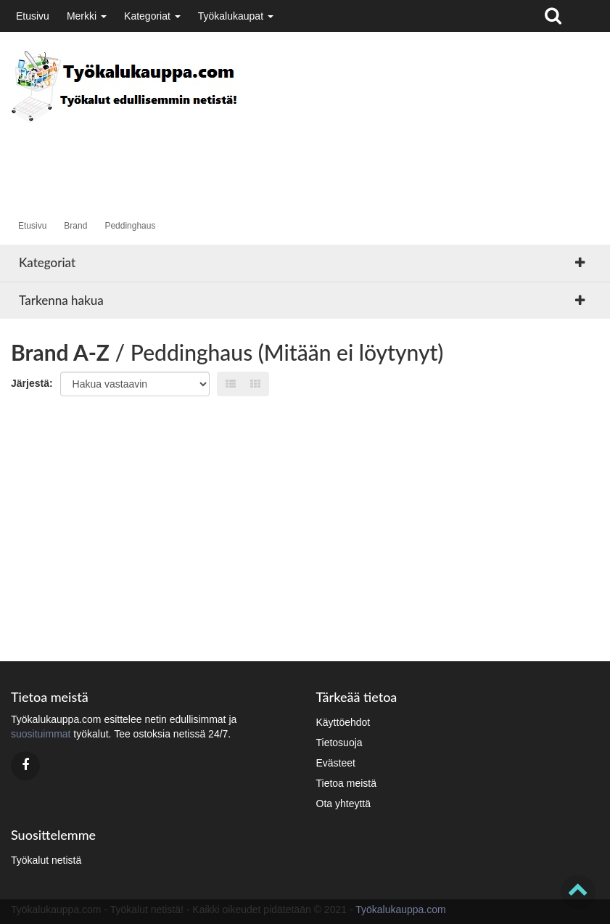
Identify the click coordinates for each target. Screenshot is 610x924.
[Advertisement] (275, 156)
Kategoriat (152, 16)
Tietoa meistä (346, 783)
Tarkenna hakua (61, 300)
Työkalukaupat (235, 16)
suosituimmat (40, 734)
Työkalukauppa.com (400, 909)
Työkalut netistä (46, 860)
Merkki (87, 16)
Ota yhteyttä (343, 803)
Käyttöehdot (343, 722)
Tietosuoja (339, 742)
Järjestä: (32, 383)
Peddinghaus (129, 226)
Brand (75, 226)
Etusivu (32, 16)
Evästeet (335, 763)
